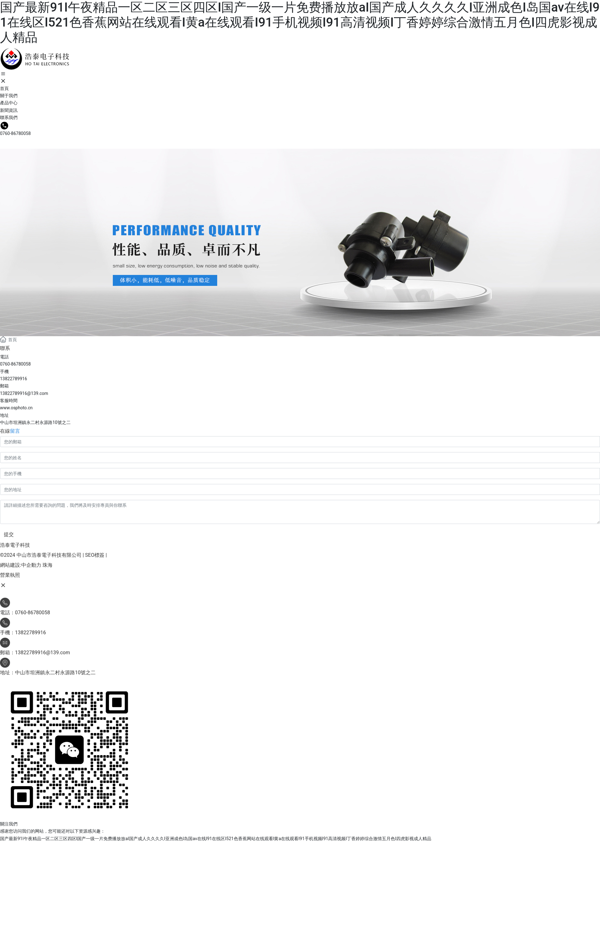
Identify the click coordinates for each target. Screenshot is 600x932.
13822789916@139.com (24, 393)
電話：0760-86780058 (25, 613)
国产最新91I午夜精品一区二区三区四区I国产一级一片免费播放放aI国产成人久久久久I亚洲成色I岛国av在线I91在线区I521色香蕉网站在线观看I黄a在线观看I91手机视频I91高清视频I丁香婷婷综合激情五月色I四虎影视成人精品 (300, 22)
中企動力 (31, 565)
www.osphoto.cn (16, 407)
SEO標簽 (94, 555)
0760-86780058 (15, 133)
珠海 (47, 565)
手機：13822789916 (23, 632)
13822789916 (13, 378)
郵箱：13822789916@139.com (35, 652)
